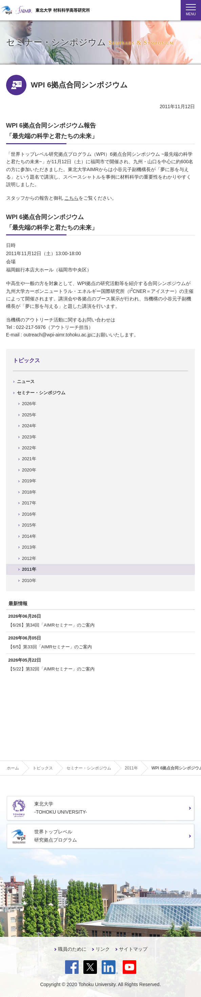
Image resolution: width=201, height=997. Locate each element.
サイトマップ (133, 949)
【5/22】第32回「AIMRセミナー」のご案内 (51, 668)
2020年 (29, 469)
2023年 (29, 436)
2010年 (29, 580)
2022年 (29, 447)
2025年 (29, 414)
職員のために (72, 949)
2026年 (29, 403)
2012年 (29, 558)
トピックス (26, 360)
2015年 (29, 525)
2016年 (29, 514)
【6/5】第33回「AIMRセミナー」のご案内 (50, 646)
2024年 (29, 425)
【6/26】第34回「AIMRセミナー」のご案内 (51, 625)
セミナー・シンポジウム (41, 392)
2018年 (29, 492)
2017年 (29, 502)
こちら (71, 198)
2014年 (29, 536)
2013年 (29, 547)
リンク (103, 949)
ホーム (13, 768)
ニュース (26, 381)
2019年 (29, 480)
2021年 (29, 458)
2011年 (29, 569)
